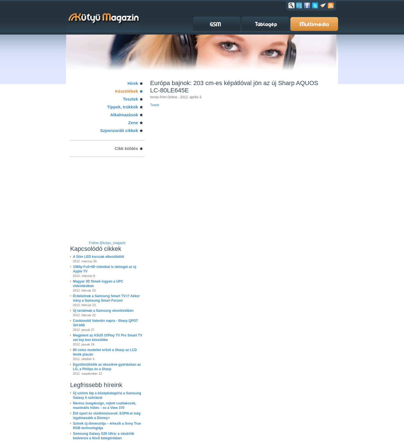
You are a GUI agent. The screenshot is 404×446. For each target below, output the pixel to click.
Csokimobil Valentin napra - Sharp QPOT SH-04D (105, 323)
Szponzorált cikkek (119, 130)
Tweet (154, 105)
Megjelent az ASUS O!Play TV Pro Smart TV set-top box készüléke (107, 337)
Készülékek (126, 91)
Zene (133, 122)
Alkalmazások (124, 114)
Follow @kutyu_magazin (107, 243)
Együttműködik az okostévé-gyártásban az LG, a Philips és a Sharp (107, 367)
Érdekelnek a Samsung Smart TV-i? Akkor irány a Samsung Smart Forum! (106, 298)
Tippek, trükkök (122, 106)
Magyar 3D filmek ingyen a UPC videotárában (98, 283)
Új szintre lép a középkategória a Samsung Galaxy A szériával (107, 395)
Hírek (132, 83)
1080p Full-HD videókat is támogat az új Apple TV (104, 269)
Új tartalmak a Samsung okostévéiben (103, 311)
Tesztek (130, 99)
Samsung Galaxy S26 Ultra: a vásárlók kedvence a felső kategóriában (103, 436)
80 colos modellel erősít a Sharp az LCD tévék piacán (105, 352)
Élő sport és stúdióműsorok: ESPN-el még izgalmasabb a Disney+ (107, 415)
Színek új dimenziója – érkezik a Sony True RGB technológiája (107, 426)
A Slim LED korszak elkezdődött (98, 257)
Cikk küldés (126, 148)
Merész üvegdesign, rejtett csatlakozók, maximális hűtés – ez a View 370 (104, 405)
